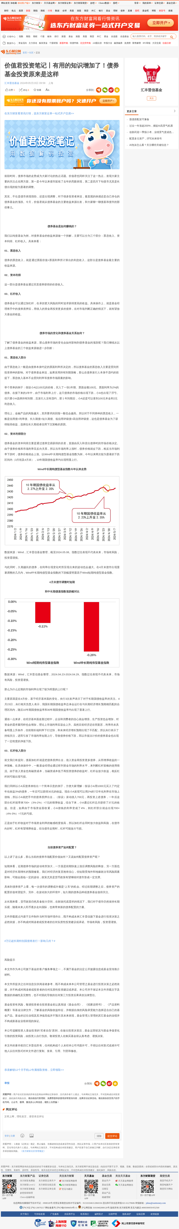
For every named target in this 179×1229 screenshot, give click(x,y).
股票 (21, 10)
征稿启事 (140, 1214)
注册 (12, 1136)
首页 (25, 52)
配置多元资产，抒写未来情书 (145, 138)
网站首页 (5, 3)
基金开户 (106, 1180)
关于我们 (24, 1214)
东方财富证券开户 (47, 1180)
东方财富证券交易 (47, 1189)
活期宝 (105, 1189)
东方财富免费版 (27, 1180)
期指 (35, 10)
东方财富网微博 (68, 1181)
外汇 (93, 10)
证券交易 (159, 3)
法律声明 (112, 1214)
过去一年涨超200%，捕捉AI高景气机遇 (151, 125)
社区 (31, 52)
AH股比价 (97, 43)
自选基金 (124, 36)
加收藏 (13, 3)
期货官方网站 (166, 1189)
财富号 (162, 10)
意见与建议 (65, 1189)
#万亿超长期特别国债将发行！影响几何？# (29, 940)
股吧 (137, 10)
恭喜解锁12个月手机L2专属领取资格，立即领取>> (34, 1069)
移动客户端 (23, 3)
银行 (101, 10)
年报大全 (108, 43)
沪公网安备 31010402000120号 (94, 1207)
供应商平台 (69, 1214)
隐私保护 (126, 1214)
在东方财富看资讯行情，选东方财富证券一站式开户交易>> (39, 113)
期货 (86, 10)
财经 (6, 10)
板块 (49, 36)
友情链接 (154, 1214)
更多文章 (132, 111)
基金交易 (106, 1184)
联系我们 (84, 1214)
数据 (57, 10)
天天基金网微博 (124, 1181)
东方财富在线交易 (47, 1184)
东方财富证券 (64, 3)
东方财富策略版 (27, 1189)
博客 (154, 10)
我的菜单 (146, 3)
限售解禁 (136, 43)
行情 (50, 10)
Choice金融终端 (27, 1197)
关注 (151, 98)
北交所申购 (85, 43)
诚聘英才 (98, 1214)
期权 (43, 10)
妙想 (92, 3)
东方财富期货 (147, 1176)
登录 (7, 1136)
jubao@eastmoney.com (156, 1203)
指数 (21, 36)
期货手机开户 (166, 1180)
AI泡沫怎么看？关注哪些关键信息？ (149, 144)
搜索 (170, 10)
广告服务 (54, 1214)
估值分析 (167, 43)
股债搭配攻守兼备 (139, 119)
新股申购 (64, 43)
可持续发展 (39, 1214)
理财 (115, 10)
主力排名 (33, 43)
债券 (123, 10)
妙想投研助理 (26, 1193)
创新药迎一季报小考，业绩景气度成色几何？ (152, 132)
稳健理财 (106, 1197)
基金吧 (145, 10)
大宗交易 (156, 43)
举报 (6, 1083)
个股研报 (53, 43)
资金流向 (22, 43)
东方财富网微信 (68, 1185)
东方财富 (7, 1176)
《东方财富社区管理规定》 (33, 1151)
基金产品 (106, 1193)
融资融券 (118, 43)
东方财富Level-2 (27, 1184)
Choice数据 (104, 3)
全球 (64, 10)
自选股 (114, 36)
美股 (72, 10)
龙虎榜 (127, 43)
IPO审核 (146, 43)
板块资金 (43, 43)
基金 (108, 10)
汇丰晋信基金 (12, 83)
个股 (42, 36)
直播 (130, 10)
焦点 (14, 10)
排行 (56, 36)
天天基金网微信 (124, 1185)
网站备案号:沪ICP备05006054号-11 (61, 1207)
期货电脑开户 (166, 1184)
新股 (28, 10)
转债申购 (74, 43)
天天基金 (89, 1176)
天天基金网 (49, 3)
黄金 (106, 36)
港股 (79, 10)
